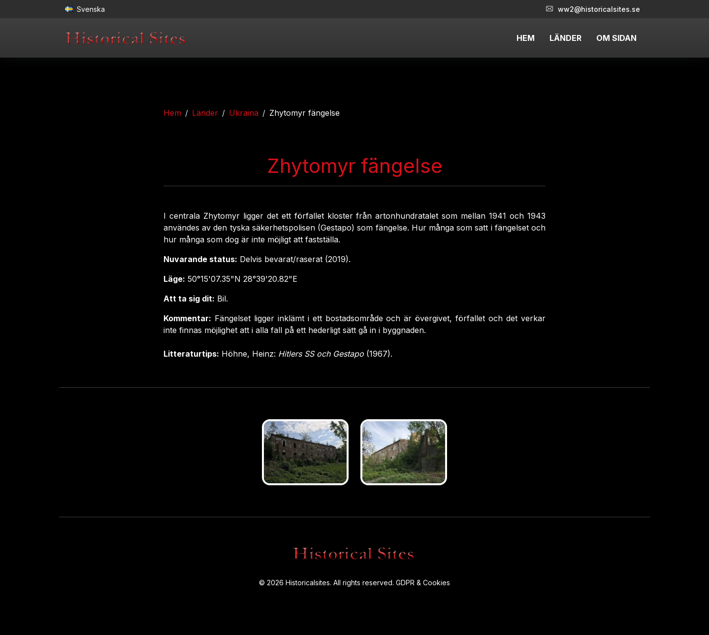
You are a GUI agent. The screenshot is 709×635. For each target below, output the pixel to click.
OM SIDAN (616, 38)
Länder (205, 113)
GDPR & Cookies (423, 582)
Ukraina (243, 113)
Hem (172, 113)
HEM (525, 38)
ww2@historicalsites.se (593, 9)
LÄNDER (565, 38)
